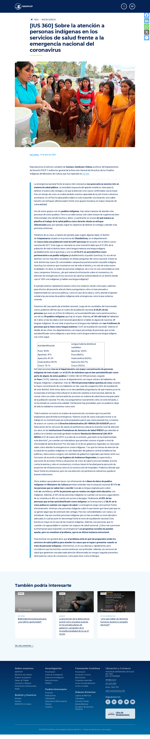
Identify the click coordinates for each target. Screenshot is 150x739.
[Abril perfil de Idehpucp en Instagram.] (120, 704)
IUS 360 (86, 173)
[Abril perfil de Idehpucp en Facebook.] (108, 704)
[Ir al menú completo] (132, 6)
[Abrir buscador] (124, 6)
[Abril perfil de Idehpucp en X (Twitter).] (126, 704)
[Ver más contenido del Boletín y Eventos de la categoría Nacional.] (34, 155)
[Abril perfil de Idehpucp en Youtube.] (132, 704)
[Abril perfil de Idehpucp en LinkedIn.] (114, 704)
